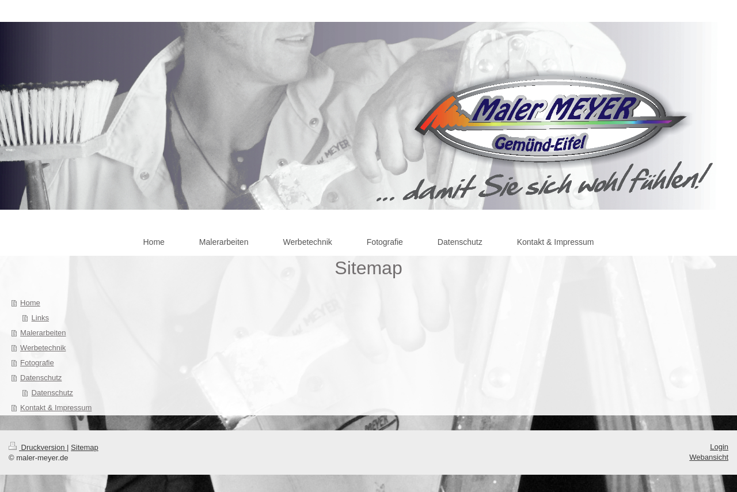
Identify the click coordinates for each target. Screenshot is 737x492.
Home (30, 302)
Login (719, 446)
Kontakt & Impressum (56, 407)
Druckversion (38, 447)
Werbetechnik (43, 347)
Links (40, 317)
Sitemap (84, 447)
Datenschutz (41, 377)
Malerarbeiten (43, 332)
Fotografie (37, 362)
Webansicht (708, 457)
